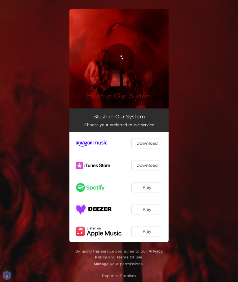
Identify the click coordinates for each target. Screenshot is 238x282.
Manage (101, 264)
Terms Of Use (130, 257)
